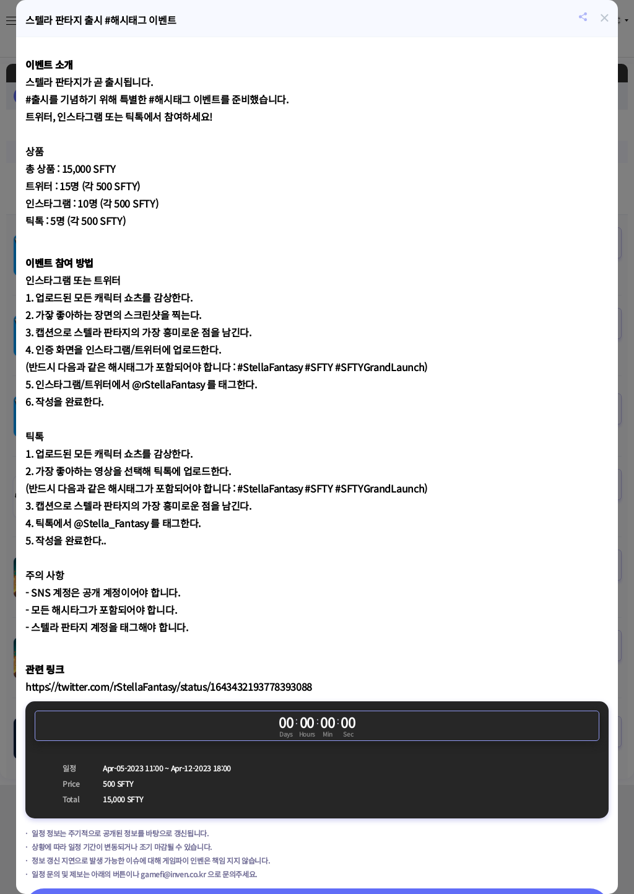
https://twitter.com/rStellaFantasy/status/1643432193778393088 (168, 686)
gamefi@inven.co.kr (173, 874)
